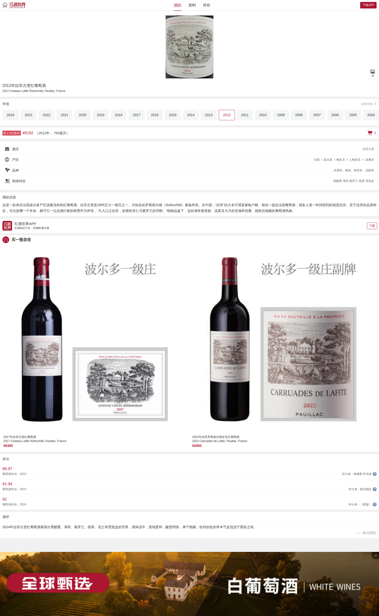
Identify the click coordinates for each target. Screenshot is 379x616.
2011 (244, 115)
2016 (154, 115)
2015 (172, 115)
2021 (64, 115)
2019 (100, 115)
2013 (208, 115)
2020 (82, 115)
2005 (353, 115)
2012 (227, 115)
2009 (281, 115)
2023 (28, 115)
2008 (299, 115)
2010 (263, 115)
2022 (46, 115)
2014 (191, 115)
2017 (136, 115)
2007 (317, 115)
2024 (10, 115)
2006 (335, 115)
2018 (118, 115)
